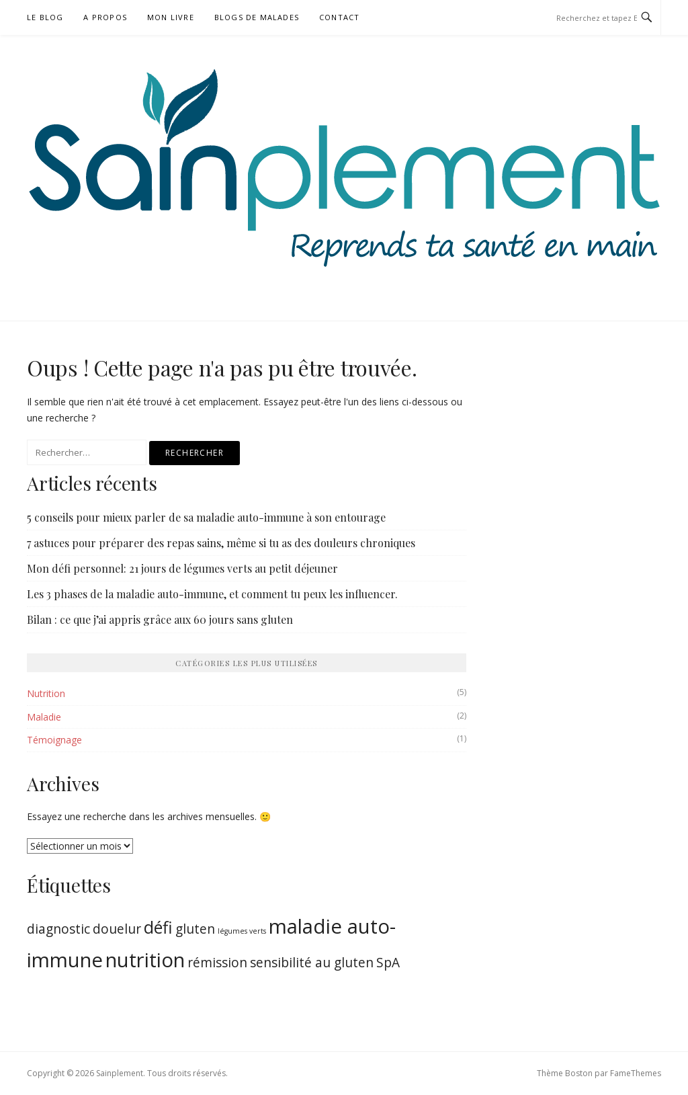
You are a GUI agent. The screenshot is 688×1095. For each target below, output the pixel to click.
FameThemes (635, 1073)
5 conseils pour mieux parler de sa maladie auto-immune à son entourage (206, 517)
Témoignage (54, 739)
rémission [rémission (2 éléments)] (217, 962)
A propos (105, 17)
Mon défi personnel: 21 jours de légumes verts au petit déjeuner (182, 568)
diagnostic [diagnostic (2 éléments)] (58, 929)
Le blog (45, 17)
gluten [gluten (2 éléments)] (195, 929)
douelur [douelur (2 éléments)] (117, 929)
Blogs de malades (256, 17)
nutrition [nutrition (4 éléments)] (145, 959)
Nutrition (46, 693)
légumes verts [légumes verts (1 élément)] (242, 931)
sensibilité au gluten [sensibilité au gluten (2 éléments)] (312, 962)
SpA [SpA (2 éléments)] (388, 962)
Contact (339, 17)
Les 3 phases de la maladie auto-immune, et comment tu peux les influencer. (212, 594)
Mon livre (170, 17)
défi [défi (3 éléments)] (158, 927)
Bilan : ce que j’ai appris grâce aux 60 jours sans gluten (160, 619)
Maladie (44, 717)
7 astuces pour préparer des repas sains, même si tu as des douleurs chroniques (221, 543)
